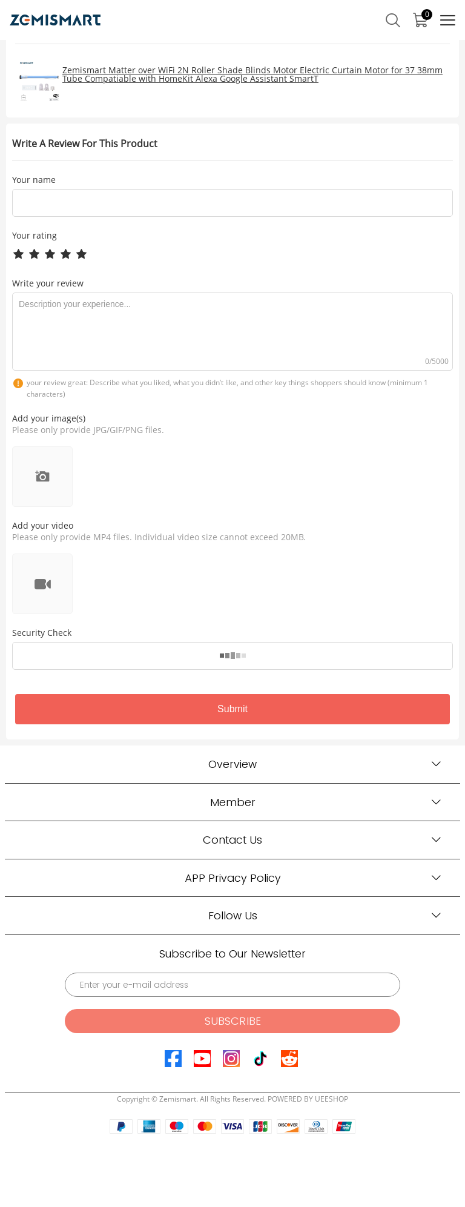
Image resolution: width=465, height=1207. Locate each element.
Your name (34, 179)
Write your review (48, 283)
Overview (232, 764)
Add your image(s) (48, 418)
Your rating (34, 235)
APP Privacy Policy (233, 877)
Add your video (42, 525)
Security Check (41, 632)
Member (233, 802)
